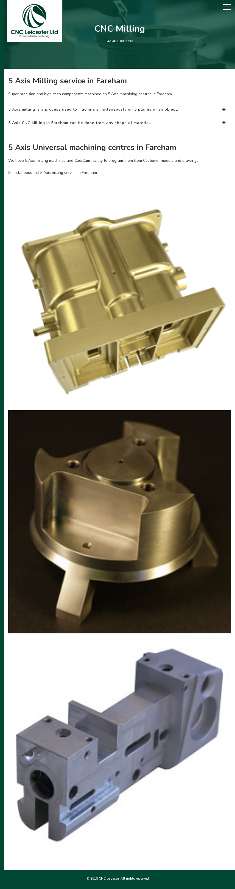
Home (111, 41)
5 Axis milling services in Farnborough (117, 885)
